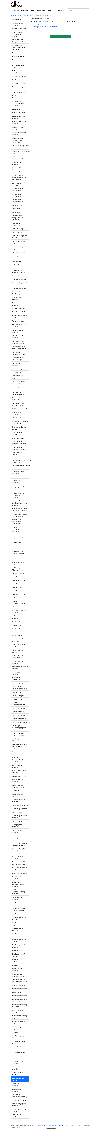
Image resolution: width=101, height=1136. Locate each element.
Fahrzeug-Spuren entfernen (17, 331)
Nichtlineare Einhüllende (16, 673)
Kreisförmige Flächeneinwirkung (18, 569)
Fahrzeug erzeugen (18, 321)
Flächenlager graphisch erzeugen (19, 388)
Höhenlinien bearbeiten (19, 418)
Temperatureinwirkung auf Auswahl (19, 1000)
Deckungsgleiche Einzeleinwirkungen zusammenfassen (18, 170)
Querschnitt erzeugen (19, 719)
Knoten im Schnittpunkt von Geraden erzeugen (19, 510)
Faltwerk (25, 15)
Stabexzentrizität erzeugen (17, 857)
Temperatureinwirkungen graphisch (20, 1022)
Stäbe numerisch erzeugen (17, 831)
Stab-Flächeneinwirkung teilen (20, 868)
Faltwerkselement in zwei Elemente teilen (18, 353)
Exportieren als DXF (18, 308)
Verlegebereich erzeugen (17, 1085)
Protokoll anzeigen (18, 699)
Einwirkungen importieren (16, 224)
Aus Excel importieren (19, 76)
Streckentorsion (17, 950)
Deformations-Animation (16, 184)
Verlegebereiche (45, 21)
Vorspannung (16, 992)
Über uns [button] (59, 10)
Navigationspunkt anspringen (17, 640)
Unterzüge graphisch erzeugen (19, 1057)
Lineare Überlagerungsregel (18, 602)
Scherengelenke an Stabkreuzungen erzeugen (18, 759)
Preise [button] (32, 10)
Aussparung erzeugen (19, 83)
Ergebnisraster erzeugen (17, 304)
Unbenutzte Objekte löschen (18, 1048)
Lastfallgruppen (17, 584)
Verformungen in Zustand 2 (17, 1073)
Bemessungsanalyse (18, 112)
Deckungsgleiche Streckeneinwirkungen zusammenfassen (19, 177)
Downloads (41, 10)
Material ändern (17, 621)
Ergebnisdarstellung (18, 276)
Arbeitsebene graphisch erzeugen (19, 61)
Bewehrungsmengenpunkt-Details (20, 152)
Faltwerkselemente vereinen (18, 364)
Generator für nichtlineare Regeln (18, 393)
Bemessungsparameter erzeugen (19, 123)
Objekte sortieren (17, 692)
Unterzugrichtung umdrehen (18, 1062)
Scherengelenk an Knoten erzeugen (18, 753)
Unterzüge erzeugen (18, 1052)
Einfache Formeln (17, 205)
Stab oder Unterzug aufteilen (18, 801)
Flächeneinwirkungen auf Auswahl (19, 382)
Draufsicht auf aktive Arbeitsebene (18, 190)
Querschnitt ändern (18, 708)
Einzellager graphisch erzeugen (19, 257)
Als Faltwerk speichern (19, 29)
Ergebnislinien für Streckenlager (17, 293)
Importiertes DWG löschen (18, 454)
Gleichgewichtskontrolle (19, 409)
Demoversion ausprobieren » (60, 37)
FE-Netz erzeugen (17, 369)
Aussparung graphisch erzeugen (19, 88)
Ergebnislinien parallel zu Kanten (19, 298)
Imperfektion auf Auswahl (17, 434)
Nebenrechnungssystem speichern (20, 668)
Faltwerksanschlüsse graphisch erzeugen (18, 342)
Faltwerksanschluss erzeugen (18, 337)
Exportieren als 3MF (18, 312)
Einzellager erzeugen (19, 252)
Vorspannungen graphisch (17, 1028)
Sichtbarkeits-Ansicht (19, 776)
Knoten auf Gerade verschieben (18, 472)
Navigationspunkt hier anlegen (19, 645)
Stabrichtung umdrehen (19, 873)
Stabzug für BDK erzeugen (17, 878)
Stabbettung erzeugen (19, 812)
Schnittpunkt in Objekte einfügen (19, 772)
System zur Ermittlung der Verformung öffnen (19, 981)
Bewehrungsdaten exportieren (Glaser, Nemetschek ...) (18, 140)
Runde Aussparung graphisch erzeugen (18, 734)
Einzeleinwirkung (17, 229)
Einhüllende (16, 209)
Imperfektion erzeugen (19, 438)
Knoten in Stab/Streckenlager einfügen (18, 537)
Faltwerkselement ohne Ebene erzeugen (19, 359)
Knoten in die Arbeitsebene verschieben (16, 529)
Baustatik (24, 10)
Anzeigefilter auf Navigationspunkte (18, 41)
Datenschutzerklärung (55, 1125)
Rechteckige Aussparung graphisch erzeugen (19, 728)
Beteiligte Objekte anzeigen (18, 128)
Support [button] (50, 10)
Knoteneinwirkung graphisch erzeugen (18, 552)
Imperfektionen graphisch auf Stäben (19, 443)
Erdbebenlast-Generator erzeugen (20, 266)
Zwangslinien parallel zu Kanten (20, 1110)
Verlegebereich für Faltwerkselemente (46, 27)
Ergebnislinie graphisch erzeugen (19, 284)
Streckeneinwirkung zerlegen (18, 929)
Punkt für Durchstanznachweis (18, 704)
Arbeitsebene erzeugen (19, 56)
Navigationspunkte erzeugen (18, 662)
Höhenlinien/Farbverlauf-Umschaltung (20, 422)
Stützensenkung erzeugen (17, 970)
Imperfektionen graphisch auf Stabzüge (19, 448)
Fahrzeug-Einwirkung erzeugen (19, 325)
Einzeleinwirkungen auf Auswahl (19, 237)
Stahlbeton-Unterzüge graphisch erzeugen (19, 909)
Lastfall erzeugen (17, 577)
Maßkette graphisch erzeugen (18, 617)
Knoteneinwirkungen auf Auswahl (19, 558)
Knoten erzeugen (17, 477)
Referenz (33, 15)
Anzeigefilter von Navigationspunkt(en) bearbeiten (19, 47)
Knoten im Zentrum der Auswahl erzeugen (19, 515)
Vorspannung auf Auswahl (17, 1011)
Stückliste (15, 965)
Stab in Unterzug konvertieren (17, 795)
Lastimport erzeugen (19, 594)
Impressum (42, 1125)
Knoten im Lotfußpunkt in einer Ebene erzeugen (19, 495)
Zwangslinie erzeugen (19, 1100)
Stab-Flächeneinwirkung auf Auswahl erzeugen (20, 863)
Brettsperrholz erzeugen (16, 163)
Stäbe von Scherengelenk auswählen (17, 838)
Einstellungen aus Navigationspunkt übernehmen (17, 218)
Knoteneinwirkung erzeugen (18, 547)
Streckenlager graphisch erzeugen (20, 946)
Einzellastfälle (16, 261)
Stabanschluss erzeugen (20, 805)
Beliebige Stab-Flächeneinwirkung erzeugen (18, 103)
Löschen (14, 607)
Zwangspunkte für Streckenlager (18, 1116)
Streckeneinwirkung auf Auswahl (19, 918)
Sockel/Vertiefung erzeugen (17, 781)
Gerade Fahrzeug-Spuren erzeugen (18, 404)
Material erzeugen (18, 635)
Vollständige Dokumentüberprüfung (19, 1096)
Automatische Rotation (19, 92)
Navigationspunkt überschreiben (17, 657)
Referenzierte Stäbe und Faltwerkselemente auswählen (20, 746)
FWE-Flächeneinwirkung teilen (19, 316)
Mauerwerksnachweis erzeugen (19, 611)
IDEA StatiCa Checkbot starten (19, 428)
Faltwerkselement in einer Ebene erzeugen (19, 348)
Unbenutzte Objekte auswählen (18, 1042)
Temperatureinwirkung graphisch (19, 1017)
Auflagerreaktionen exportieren (18, 72)
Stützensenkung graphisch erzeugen (18, 975)
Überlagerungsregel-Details (18, 1037)
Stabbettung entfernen (19, 809)
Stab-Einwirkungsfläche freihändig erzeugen (19, 844)
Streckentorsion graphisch (17, 961)
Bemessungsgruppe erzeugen (18, 117)
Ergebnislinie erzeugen (19, 279)
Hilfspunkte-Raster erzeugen (18, 413)
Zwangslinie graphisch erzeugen (19, 1105)
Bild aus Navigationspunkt (17, 158)
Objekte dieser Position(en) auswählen (19, 688)
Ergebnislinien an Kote (19, 288)
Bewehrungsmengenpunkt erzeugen (20, 147)
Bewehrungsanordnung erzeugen (19, 134)
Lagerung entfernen (18, 573)
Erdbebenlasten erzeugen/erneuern (18, 271)
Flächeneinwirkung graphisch (18, 377)
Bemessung (16, 109)
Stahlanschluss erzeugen (17, 898)
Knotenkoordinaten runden (18, 563)
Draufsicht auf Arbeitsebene (16, 195)
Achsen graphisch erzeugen (17, 24)
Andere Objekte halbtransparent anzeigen (17, 34)
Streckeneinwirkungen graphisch (19, 940)
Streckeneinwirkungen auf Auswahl (19, 935)
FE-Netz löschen (17, 372)
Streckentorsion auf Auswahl (18, 955)
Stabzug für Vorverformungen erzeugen (18, 884)
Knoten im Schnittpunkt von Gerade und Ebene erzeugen (19, 503)
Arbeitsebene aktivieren (19, 53)
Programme (15, 10)
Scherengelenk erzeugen (17, 766)
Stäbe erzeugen (17, 821)
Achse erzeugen (17, 20)
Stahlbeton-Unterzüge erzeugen (19, 904)
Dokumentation (16, 15)
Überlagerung (16, 1032)
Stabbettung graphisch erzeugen (19, 817)
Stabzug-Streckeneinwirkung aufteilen (18, 892)
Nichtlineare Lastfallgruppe (16, 679)
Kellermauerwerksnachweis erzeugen (20, 467)
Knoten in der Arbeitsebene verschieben (16, 522)
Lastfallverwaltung (18, 591)
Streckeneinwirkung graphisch (18, 924)
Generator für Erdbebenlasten (17, 399)
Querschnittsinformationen (20, 722)
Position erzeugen (18, 696)
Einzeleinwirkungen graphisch (18, 242)
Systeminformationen (19, 985)
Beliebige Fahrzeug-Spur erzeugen (18, 97)
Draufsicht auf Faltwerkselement (17, 201)
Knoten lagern (16, 542)
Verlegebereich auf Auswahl (18, 1079)
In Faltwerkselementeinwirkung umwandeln (20, 460)
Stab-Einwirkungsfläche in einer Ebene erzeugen (19, 851)
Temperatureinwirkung (19, 989)
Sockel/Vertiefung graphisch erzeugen (18, 786)
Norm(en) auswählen (19, 683)
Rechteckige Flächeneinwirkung (18, 740)
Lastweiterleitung (17, 598)
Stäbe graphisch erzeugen (17, 826)
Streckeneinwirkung (18, 914)
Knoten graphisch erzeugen (17, 481)
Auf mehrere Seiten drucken (18, 66)
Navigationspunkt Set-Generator (19, 651)
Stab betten (16, 791)
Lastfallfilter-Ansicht (18, 580)
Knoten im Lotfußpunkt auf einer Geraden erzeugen (19, 488)
